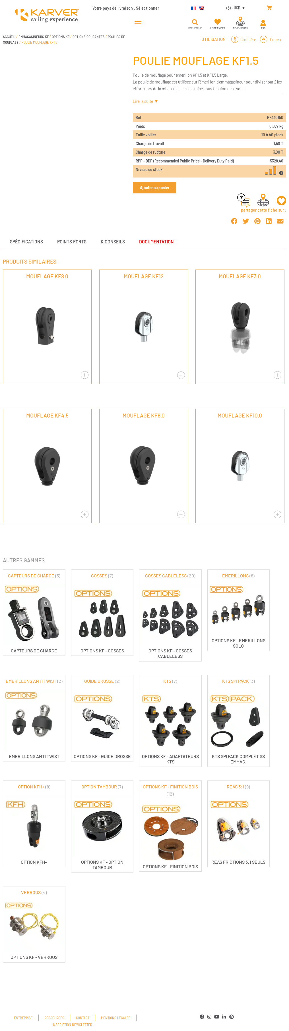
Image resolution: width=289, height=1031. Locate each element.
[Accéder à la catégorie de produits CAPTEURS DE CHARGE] (34, 613)
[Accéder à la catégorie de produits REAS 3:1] (239, 824)
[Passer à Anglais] (200, 7)
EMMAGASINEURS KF (33, 36)
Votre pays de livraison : (125, 8)
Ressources (54, 1018)
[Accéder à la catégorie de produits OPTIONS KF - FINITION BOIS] (170, 826)
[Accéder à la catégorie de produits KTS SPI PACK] (239, 721)
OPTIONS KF (60, 36)
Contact (82, 1018)
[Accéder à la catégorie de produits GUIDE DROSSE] (102, 718)
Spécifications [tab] (26, 241)
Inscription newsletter (72, 1024)
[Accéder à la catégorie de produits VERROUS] (34, 924)
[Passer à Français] (192, 7)
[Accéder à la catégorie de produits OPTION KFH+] (34, 824)
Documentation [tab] (156, 241)
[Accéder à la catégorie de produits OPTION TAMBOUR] (102, 826)
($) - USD (233, 7)
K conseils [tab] (113, 241)
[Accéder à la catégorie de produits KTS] (170, 721)
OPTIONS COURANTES (89, 36)
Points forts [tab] (71, 241)
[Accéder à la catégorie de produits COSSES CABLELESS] (170, 615)
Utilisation (213, 39)
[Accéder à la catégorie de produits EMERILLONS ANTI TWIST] (34, 718)
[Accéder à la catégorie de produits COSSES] (102, 613)
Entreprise (23, 1018)
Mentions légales (116, 1018)
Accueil (9, 36)
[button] (194, 22)
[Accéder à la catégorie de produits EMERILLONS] (239, 610)
